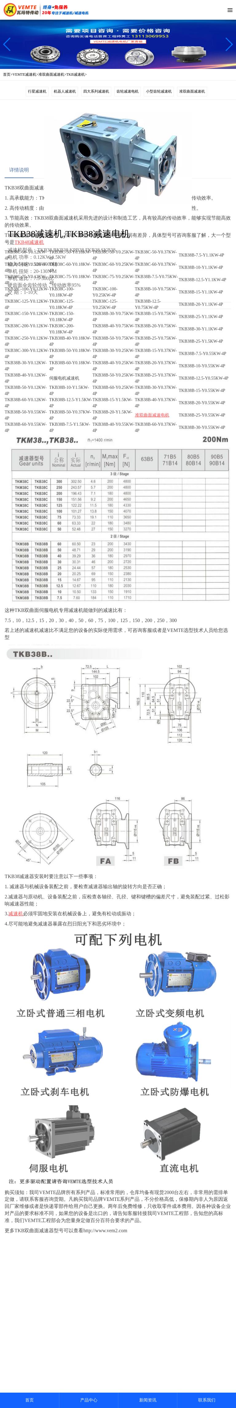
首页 (29, 1400)
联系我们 (206, 1400)
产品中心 (88, 1400)
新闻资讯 (147, 1400)
